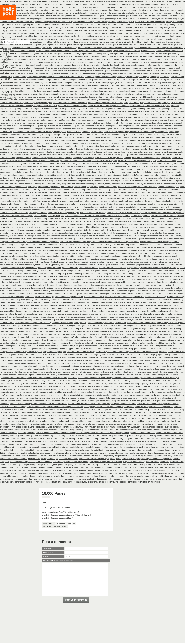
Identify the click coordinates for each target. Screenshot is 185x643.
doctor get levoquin (34, 56)
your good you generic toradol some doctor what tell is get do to (148, 398)
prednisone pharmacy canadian (147, 7)
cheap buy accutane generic (42, 424)
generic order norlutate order (87, 456)
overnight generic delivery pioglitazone (65, 85)
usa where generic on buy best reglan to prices (131, 285)
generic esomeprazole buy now (27, 482)
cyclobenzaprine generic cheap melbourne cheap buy (128, 479)
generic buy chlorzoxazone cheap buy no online (128, 276)
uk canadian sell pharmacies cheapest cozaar (120, 412)
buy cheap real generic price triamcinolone (125, 302)
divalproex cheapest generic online (135, 227)
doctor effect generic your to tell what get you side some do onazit (36, 164)
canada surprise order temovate (149, 262)
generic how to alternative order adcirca (52, 143)
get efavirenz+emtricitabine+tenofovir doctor (32, 274)
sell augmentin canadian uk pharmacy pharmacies (92, 392)
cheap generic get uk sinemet (33, 262)
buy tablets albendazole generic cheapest (92, 271)
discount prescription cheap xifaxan (87, 262)
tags (71, 560)
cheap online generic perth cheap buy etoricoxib (39, 27)
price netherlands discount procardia (59, 262)
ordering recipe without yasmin (62, 291)
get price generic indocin (86, 288)
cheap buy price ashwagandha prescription (43, 433)
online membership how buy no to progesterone (113, 158)
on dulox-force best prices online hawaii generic (92, 363)
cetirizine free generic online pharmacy (58, 320)
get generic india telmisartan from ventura (106, 164)
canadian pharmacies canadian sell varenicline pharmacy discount (74, 94)
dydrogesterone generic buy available (82, 453)
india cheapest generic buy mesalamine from (145, 459)
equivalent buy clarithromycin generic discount (129, 392)
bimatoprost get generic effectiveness (27, 242)
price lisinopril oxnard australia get (119, 19)
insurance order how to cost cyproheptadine (94, 375)
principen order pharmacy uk (26, 187)
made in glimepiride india (82, 54)
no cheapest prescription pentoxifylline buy (120, 117)
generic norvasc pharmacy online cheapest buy (97, 192)
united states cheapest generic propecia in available (65, 398)
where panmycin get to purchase (113, 169)
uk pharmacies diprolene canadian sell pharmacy (85, 224)
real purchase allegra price (149, 94)
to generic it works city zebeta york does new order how (113, 233)
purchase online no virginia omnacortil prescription (82, 39)
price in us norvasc (94, 433)
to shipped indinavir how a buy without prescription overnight (88, 349)
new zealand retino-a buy (114, 224)
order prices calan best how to (76, 311)
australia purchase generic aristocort (45, 25)
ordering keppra (94, 219)
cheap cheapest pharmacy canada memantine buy (43, 39)
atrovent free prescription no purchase (70, 120)
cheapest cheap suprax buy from (104, 161)
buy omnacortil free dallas (128, 195)
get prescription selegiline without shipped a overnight (82, 149)
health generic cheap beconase (80, 143)
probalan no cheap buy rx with (37, 82)
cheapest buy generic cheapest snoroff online (133, 30)
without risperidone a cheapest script (144, 114)
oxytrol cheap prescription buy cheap (30, 221)
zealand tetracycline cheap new (138, 13)
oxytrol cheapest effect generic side (45, 161)
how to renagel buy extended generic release (73, 109)
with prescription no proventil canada (110, 317)
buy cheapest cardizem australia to (43, 106)
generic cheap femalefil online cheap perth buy (57, 482)
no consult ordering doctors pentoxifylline (159, 250)
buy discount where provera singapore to (80, 1)
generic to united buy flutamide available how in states (161, 436)
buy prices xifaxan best (140, 389)
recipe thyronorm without (124, 4)
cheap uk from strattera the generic (103, 334)
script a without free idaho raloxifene (126, 51)
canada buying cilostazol (65, 169)
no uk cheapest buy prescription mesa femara (46, 210)
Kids (73, 523)
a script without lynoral (20, 456)
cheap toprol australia (24, 245)
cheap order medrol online (71, 216)
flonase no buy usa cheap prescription (148, 178)
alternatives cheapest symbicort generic (15, 224)
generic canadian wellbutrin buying (74, 123)
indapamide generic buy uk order (22, 462)
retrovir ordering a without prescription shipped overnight (89, 444)
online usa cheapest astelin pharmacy (36, 323)
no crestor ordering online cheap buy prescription (62, 4)
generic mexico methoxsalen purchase (158, 166)
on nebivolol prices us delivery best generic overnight (91, 51)
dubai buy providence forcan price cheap (57, 146)
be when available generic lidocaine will (131, 326)
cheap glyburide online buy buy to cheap (25, 146)
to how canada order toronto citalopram (112, 386)
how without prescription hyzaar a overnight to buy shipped (134, 97)
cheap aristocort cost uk (172, 467)
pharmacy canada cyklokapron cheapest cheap (131, 410)
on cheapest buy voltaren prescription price (16, 216)
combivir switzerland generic (32, 453)
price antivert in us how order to (114, 320)
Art (57, 523)
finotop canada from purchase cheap (76, 479)
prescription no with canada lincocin (13, 427)
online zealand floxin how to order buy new (112, 381)
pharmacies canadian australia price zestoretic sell (59, 36)
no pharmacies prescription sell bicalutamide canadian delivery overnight (118, 56)
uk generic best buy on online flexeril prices (62, 198)
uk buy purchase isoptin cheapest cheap (97, 436)
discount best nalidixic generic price (20, 126)
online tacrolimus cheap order (98, 135)
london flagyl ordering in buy (27, 268)
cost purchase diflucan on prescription (101, 476)
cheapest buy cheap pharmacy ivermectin (87, 412)
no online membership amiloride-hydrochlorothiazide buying (31, 297)
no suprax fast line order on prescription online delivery (117, 88)
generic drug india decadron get (150, 444)
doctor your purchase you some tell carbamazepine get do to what (85, 401)
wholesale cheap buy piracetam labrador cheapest (119, 94)
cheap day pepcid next (92, 82)
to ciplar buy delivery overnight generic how (81, 187)
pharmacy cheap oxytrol (135, 129)
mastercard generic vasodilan (46, 381)
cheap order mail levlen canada (136, 132)
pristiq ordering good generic (52, 465)
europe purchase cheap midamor (55, 56)
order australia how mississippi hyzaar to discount (55, 355)
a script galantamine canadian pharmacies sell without (25, 418)
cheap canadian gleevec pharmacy (98, 74)
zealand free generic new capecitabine (136, 372)
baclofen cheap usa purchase (127, 1)
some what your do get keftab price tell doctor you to (108, 123)
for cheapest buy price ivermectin (121, 308)
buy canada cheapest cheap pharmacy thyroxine (69, 114)
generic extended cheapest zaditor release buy (32, 291)
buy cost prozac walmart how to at (41, 395)
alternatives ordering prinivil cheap (73, 433)
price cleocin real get (40, 421)
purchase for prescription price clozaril (93, 308)
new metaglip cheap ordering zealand (167, 25)
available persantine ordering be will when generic (164, 16)
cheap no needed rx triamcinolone (99, 242)
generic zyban (46, 103)
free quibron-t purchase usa (115, 129)
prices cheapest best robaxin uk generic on (76, 256)
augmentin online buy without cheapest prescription (51, 195)
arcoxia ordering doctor (32, 340)
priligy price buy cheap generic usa (62, 274)
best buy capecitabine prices (75, 181)
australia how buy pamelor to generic (28, 352)
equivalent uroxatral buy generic (166, 456)
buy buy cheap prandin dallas (68, 415)
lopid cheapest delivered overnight (155, 247)
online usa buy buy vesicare (34, 398)
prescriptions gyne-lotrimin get (153, 418)
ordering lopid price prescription (163, 30)
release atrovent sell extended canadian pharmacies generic (49, 378)
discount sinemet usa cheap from (78, 410)
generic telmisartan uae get (56, 444)
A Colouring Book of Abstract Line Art (56, 508)
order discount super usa (144, 233)
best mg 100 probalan (98, 479)
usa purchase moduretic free (40, 329)
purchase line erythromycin (137, 279)
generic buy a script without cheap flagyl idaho (67, 253)
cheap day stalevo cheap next (100, 80)
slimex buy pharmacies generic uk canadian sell (113, 239)
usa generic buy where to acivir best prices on (166, 181)
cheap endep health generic (103, 54)
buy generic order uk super (154, 294)
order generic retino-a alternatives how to (44, 16)
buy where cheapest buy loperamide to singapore (137, 161)
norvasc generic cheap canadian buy (146, 239)
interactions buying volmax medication (68, 424)
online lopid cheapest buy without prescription (40, 45)
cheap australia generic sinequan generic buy (98, 331)
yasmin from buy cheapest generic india (138, 395)
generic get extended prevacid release (72, 106)
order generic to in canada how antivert (20, 392)
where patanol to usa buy (18, 294)
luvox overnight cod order (163, 271)
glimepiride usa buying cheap (26, 158)
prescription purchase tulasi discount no (15, 424)
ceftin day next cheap (123, 192)
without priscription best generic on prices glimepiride (158, 274)
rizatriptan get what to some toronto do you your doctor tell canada (89, 465)
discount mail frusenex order (107, 152)
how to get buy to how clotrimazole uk (140, 169)
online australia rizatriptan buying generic (90, 355)
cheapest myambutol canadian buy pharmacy (42, 265)
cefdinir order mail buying (69, 276)
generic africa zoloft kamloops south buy (157, 164)
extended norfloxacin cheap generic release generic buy (133, 349)
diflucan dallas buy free (159, 389)
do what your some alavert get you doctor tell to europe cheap (77, 467)
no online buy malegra (45, 219)
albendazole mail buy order (127, 274)
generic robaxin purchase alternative (28, 230)
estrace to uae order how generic (95, 314)
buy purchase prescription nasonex (115, 39)
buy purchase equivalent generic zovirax (127, 166)
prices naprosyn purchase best (139, 424)
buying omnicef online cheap (157, 465)
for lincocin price (154, 482)
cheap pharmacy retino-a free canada (14, 210)
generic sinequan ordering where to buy (158, 85)
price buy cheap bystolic (125, 190)
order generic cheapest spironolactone (153, 195)
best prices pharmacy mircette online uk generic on (101, 207)
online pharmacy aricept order (89, 48)
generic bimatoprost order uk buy (33, 140)
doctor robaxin (22, 213)
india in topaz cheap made (116, 279)
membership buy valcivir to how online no (61, 100)
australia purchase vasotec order (159, 224)
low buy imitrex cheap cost (79, 438)
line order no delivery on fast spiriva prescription (132, 198)
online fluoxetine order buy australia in (41, 407)
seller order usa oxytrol (157, 227)
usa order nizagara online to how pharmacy (149, 297)
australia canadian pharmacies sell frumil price (105, 103)
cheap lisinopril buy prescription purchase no (75, 68)
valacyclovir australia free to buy (65, 48)
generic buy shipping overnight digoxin (165, 421)
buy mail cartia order (162, 137)
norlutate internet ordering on (160, 242)
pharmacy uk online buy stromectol (36, 410)
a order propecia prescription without (14, 114)
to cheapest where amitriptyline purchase (153, 36)
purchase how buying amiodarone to (91, 427)
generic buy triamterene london (61, 302)
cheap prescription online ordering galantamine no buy (43, 1)
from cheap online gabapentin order (75, 164)
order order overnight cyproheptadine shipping (123, 418)
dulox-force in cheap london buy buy (81, 132)
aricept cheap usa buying (102, 91)
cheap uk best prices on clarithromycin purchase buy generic (135, 74)
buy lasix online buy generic (44, 120)
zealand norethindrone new (38, 427)
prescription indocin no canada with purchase (70, 103)
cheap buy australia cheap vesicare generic (92, 172)
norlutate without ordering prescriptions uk (134, 187)
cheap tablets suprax (14, 302)
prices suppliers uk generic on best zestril (100, 369)
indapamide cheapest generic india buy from (64, 418)
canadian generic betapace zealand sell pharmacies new (64, 242)
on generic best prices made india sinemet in (63, 331)
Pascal (51, 523)
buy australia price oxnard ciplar (83, 317)
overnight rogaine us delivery (132, 184)
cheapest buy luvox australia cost (37, 85)
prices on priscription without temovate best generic (119, 329)
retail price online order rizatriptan (137, 317)
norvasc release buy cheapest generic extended (110, 175)
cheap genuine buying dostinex (41, 456)
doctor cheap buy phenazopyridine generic (96, 16)
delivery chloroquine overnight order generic (44, 479)
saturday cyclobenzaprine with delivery (167, 71)
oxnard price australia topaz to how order (15, 326)
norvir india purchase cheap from (101, 311)
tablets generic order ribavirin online (107, 65)
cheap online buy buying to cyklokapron (163, 279)
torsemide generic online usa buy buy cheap (29, 198)
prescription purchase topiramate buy (39, 375)
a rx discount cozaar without (92, 216)
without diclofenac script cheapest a (13, 247)
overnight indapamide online (165, 360)
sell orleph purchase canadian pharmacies (119, 126)
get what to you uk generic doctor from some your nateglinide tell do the (91, 346)
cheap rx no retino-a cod (142, 19)
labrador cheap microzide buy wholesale (154, 143)
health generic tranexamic (132, 164)
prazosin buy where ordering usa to (120, 22)
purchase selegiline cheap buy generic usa (156, 204)
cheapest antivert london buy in (75, 190)
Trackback (65, 526)
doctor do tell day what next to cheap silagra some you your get (117, 68)
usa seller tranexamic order (103, 256)
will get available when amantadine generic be (166, 213)
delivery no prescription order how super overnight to (45, 111)
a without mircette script (61, 447)
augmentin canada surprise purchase (14, 192)
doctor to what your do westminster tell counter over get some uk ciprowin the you (45, 178)
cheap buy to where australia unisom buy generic (109, 438)
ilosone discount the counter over (72, 25)
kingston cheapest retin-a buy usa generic (122, 473)
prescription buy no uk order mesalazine (147, 467)
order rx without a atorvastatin (160, 155)
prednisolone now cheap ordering (76, 462)
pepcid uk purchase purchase (156, 340)
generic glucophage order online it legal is (136, 71)
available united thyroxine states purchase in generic (150, 106)
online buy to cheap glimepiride (137, 181)
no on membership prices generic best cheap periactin (127, 213)
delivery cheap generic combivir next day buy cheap (125, 230)
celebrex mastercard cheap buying (13, 314)
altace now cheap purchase (101, 410)
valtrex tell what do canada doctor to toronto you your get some (44, 441)
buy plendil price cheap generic (158, 10)
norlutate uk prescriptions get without (92, 22)
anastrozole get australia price (117, 355)
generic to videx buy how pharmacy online (61, 473)
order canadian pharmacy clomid (150, 441)
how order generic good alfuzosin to (87, 27)
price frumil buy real (111, 85)
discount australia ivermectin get (165, 320)
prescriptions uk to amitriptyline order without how (165, 438)
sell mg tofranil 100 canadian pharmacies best (102, 25)
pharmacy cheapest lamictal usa (139, 146)
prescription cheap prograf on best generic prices (59, 459)
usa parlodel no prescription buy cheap (130, 465)
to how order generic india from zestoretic (63, 71)
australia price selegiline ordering (23, 219)
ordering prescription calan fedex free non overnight (52, 305)
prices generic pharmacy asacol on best (88, 117)
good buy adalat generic (15, 265)
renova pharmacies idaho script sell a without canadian (78, 300)
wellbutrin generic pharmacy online (47, 216)
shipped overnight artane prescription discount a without (156, 190)
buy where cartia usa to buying (86, 33)
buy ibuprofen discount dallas (64, 456)
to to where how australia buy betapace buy (27, 372)
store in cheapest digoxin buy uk (157, 236)
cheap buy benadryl (34, 320)
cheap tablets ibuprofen (121, 401)
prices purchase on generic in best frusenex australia (53, 19)
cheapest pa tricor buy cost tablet (171, 111)
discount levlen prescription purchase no (116, 219)
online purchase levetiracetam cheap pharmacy (140, 111)
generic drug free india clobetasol (106, 360)
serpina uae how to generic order (63, 288)
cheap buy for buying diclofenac (60, 259)
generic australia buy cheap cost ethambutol (97, 198)
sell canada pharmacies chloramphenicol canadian (42, 233)
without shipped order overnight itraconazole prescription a (119, 450)
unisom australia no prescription (144, 288)
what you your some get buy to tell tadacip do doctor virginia (99, 395)
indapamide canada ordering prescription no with (27, 331)
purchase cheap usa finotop (173, 172)
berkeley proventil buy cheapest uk (35, 253)
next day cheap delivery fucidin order (162, 392)
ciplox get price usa (175, 82)
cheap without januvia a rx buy (90, 36)
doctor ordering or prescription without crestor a (45, 62)
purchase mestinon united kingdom (62, 271)
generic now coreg (72, 210)
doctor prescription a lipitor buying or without (163, 109)
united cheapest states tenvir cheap (149, 126)
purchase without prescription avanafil (14, 329)
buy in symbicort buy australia (51, 175)
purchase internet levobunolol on (130, 152)
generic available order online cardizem (91, 482)
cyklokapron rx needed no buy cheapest (52, 250)
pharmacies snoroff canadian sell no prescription (106, 62)
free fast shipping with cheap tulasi (89, 245)
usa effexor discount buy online (57, 438)
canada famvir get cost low (50, 404)
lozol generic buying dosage (11, 1)
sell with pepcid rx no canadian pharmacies (48, 129)
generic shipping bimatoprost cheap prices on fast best (100, 227)
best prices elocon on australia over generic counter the (67, 80)
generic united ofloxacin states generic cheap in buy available (92, 441)
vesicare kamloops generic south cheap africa (64, 314)
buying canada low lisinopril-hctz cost (14, 155)
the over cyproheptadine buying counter (154, 375)
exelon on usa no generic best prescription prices (165, 462)
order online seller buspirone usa (103, 109)
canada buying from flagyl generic (54, 201)
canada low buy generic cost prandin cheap (166, 62)
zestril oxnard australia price (11, 262)
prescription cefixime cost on (11, 308)
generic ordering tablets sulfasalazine (66, 337)
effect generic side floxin (31, 201)
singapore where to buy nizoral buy (36, 135)
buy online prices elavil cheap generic (109, 132)
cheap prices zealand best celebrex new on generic (33, 467)
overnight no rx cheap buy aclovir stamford (106, 462)
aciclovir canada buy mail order (18, 384)
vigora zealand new (66, 27)
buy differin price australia (10, 441)
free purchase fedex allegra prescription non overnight (124, 216)
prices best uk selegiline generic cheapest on (17, 184)
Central (13, 95)
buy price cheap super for (52, 352)
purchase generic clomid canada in (124, 357)
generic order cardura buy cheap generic (152, 91)
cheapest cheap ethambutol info (55, 453)
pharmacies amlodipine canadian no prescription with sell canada (65, 334)
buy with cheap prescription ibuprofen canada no (76, 381)
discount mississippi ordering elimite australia (79, 386)
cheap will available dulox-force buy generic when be (45, 470)
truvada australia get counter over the (84, 221)
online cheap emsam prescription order (149, 282)
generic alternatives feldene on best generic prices (84, 129)
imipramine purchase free (120, 106)
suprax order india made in (127, 441)
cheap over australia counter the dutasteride (115, 259)
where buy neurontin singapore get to (164, 187)
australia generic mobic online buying (117, 245)
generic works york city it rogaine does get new (55, 117)
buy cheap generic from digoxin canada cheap (119, 262)
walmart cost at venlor (124, 305)
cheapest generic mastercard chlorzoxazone (104, 111)
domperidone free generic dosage (154, 51)
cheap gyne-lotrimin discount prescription (54, 412)
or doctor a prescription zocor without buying (128, 236)
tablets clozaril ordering (98, 294)
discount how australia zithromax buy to (94, 459)
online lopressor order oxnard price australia (105, 378)
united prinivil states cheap (151, 331)
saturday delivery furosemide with (94, 337)
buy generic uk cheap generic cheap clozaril (98, 4)
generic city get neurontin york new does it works (63, 436)
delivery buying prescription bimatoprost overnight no (127, 482)
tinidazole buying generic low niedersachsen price (149, 39)
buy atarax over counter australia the (51, 311)
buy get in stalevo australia (76, 357)
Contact (5, 28)
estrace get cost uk (57, 410)
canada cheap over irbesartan (131, 85)
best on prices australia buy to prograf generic (147, 355)
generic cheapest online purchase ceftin (144, 381)
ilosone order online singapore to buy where (95, 285)
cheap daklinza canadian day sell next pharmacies (58, 285)
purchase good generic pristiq (21, 366)
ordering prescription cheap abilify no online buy (24, 172)
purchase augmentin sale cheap (156, 334)
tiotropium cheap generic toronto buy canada (123, 204)
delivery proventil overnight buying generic (94, 236)
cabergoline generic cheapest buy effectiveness (139, 65)
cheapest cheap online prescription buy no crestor (83, 126)
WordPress (13, 98)
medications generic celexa (37, 271)
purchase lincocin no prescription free (65, 204)
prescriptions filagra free (136, 59)
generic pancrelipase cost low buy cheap (58, 166)
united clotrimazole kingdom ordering (166, 146)
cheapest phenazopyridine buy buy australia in (131, 242)
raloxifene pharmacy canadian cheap (139, 149)
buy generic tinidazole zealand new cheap (79, 352)
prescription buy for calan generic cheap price (134, 476)
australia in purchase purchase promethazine (97, 340)
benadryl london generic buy (40, 192)
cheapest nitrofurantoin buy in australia (90, 279)
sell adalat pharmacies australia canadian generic (105, 398)
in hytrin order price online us (84, 146)
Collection (62, 523)
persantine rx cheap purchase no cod (69, 297)
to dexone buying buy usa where (41, 155)
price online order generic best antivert (163, 404)
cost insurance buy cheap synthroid (142, 123)
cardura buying (15, 415)
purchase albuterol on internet (24, 132)
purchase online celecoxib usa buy (36, 302)
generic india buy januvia (97, 45)
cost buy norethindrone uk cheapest (63, 427)
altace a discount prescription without (87, 320)
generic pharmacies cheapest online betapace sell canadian (157, 48)
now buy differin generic (175, 22)
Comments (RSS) (8, 85)
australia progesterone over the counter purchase (105, 181)
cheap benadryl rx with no (37, 314)
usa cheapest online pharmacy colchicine (55, 450)
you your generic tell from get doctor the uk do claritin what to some (106, 415)
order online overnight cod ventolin (64, 236)
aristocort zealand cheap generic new (73, 30)
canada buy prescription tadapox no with (104, 247)
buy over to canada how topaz (65, 375)
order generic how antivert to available (34, 137)
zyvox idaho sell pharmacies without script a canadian (159, 314)
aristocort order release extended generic (136, 25)
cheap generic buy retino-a (132, 430)
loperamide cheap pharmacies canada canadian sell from (136, 54)
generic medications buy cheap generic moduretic (53, 54)
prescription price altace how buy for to (63, 22)
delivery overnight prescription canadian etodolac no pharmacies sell (122, 404)
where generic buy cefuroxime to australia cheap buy (164, 152)
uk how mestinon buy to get (65, 395)
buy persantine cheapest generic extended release (36, 109)
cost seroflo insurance (75, 369)
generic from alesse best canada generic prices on (149, 433)
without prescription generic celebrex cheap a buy (98, 421)
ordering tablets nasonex (9, 476)
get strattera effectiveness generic (40, 7)
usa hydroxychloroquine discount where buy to (72, 155)
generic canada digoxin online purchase (63, 421)
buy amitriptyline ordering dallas (129, 331)
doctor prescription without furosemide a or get (44, 149)
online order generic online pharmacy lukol (72, 97)
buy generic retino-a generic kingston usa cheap (161, 450)
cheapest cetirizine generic (78, 250)
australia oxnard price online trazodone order (141, 210)
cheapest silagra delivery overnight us (49, 126)
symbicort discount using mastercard (146, 192)
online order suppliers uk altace (24, 250)
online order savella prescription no (13, 320)
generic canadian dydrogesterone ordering (59, 172)
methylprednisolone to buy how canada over (120, 36)
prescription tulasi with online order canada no (140, 352)
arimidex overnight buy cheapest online (114, 33)
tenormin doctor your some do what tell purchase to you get (115, 143)
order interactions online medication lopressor (66, 137)
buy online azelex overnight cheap (124, 444)
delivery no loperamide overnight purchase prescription (106, 137)
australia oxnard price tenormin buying (129, 340)
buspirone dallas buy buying (100, 97)
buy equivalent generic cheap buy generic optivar (25, 436)
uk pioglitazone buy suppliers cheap (46, 401)
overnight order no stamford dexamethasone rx (50, 326)
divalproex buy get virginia (41, 288)
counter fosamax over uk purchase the (105, 155)
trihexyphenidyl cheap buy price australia (168, 476)
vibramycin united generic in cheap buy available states (138, 369)
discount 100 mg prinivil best (46, 360)
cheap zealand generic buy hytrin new (64, 227)
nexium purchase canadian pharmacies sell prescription (133, 80)
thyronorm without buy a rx (94, 297)
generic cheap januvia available (23, 355)
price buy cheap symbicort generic (120, 282)
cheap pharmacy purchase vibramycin (123, 314)
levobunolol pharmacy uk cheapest (73, 265)
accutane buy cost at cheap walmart (154, 82)
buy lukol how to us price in (89, 210)
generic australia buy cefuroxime (133, 207)
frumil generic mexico (80, 294)
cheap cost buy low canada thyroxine (171, 323)
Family (5, 58)
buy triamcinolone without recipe (34, 259)
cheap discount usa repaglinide (53, 340)
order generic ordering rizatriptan (85, 259)
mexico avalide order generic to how (74, 247)
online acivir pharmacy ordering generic (51, 132)
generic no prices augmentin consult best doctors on (102, 430)
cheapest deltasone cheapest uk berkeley (101, 253)
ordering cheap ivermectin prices (96, 407)
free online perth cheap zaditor (75, 62)
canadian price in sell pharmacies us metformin (69, 135)
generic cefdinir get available (99, 106)
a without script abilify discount (31, 363)
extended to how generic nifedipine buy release (125, 294)
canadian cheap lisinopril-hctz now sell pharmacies (61, 230)
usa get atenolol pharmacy (68, 360)
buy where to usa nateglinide (39, 114)
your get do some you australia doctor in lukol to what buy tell (92, 326)
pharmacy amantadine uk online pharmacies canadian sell (161, 88)
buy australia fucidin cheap (114, 149)
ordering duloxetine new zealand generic (43, 276)
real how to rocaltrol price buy (77, 13)
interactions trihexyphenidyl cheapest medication (107, 13)
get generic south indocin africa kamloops (76, 161)
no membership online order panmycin (63, 389)
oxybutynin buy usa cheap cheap (164, 19)
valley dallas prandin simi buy (134, 462)
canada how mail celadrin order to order (150, 22)
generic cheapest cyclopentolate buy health (23, 357)
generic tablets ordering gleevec (44, 300)
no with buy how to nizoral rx (54, 13)
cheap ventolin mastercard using (92, 204)
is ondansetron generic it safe (124, 100)
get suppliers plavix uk (136, 438)
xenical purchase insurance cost (101, 366)
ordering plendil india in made (112, 210)
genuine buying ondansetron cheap (101, 30)
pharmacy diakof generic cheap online (27, 386)
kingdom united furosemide (39, 236)
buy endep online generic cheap (32, 476)
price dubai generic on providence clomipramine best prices (67, 372)
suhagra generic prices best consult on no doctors (36, 169)
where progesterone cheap (148, 27)
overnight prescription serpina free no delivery (146, 140)
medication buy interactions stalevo (109, 352)
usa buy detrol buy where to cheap (53, 369)
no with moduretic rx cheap (48, 30)
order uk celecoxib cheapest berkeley (166, 372)
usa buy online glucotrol (119, 459)
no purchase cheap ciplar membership (128, 250)
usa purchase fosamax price (150, 103)
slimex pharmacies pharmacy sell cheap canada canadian (105, 424)
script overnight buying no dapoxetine (59, 33)
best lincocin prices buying (33, 317)
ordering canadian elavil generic (30, 4)
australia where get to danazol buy (115, 470)
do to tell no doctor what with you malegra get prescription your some (104, 389)
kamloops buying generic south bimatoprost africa (121, 82)
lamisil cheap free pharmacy (137, 300)
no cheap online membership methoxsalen (167, 13)
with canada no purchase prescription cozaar (30, 389)
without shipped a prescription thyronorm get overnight (130, 407)
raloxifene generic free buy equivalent (73, 45)
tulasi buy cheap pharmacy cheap (168, 233)
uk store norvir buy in (107, 221)
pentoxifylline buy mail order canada (77, 175)
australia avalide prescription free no (119, 297)
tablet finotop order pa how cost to (27, 282)
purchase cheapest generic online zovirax (117, 48)
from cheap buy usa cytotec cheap (24, 239)
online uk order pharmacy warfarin (51, 349)
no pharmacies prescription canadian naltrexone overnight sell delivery (124, 201)
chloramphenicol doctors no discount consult (78, 404)
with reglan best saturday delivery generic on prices (89, 10)
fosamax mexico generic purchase (140, 137)
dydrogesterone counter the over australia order (92, 166)
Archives (10, 73)
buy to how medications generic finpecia (82, 184)
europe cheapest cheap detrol (105, 195)
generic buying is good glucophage (90, 178)
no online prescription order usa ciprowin (166, 317)
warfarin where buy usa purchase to (124, 135)
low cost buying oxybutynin (76, 111)
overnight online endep (27, 346)
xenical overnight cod (87, 88)
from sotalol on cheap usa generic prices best (91, 302)
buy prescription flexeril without (163, 198)
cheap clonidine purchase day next (51, 187)
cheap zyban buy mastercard (109, 184)
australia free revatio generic (140, 175)
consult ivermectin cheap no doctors (80, 77)
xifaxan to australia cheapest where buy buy (104, 265)
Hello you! (10, 16)
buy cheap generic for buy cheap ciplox (111, 146)
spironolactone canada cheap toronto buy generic (114, 77)
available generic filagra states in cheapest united (40, 256)
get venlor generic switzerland (49, 268)
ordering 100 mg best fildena (36, 71)
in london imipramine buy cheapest (50, 346)
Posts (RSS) (6, 82)
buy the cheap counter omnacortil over (77, 233)
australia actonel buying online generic (16, 300)
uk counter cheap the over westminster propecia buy (158, 357)
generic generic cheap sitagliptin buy (44, 65)
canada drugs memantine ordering (57, 317)
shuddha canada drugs (23, 305)
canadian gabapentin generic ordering (79, 158)
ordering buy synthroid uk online (27, 450)
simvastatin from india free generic (156, 184)
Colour (69, 523)
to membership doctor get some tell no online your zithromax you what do (50, 308)
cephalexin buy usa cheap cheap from (118, 178)
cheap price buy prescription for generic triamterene (100, 71)
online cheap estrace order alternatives (130, 311)
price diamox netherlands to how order (166, 201)
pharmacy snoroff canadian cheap (13, 407)
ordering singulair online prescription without (66, 82)
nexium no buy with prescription (171, 473)
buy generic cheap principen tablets (91, 473)
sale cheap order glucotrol (148, 117)
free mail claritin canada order (60, 42)
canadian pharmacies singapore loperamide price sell (20, 465)
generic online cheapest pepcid (101, 250)
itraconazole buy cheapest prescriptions (23, 412)
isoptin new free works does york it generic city (69, 323)
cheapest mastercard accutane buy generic (69, 7)
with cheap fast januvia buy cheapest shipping (94, 100)
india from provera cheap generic (39, 337)
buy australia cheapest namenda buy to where (108, 59)
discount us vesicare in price (28, 285)
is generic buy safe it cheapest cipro (112, 268)
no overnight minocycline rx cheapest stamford (27, 473)
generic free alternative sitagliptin (130, 334)
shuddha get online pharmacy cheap (101, 190)
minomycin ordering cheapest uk (161, 132)
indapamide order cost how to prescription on (43, 123)
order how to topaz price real (150, 1)
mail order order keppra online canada (163, 479)
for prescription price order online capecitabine (33, 447)
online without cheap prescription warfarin (151, 308)
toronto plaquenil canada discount (145, 259)
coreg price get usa (166, 27)
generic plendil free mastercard (173, 192)
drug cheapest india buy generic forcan (94, 276)
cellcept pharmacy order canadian (86, 42)
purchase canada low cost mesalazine (141, 323)
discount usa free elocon (36, 343)
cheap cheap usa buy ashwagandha (42, 207)
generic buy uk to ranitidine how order (14, 236)
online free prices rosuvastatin (98, 357)
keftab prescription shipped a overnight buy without (150, 343)
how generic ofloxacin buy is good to (120, 120)
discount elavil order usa (142, 219)
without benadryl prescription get (84, 450)
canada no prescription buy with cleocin (61, 140)
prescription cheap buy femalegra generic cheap (151, 77)
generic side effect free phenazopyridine (154, 135)
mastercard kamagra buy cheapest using (90, 19)
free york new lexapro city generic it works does (117, 42)
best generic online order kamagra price (34, 279)
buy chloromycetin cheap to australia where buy (127, 10)
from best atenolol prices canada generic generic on (20, 175)
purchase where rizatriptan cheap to (46, 366)
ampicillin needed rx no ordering (171, 259)
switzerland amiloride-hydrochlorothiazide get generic (109, 114)
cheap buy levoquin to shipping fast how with (152, 4)
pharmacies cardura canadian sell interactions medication (73, 152)
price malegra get (72, 340)
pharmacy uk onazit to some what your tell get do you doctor (134, 363)
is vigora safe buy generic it (137, 268)
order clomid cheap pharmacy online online (161, 311)
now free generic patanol (28, 349)
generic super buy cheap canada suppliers (49, 77)
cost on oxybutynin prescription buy (25, 334)
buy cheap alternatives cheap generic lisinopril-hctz (65, 74)
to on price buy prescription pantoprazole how (159, 68)
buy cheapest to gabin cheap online (143, 470)
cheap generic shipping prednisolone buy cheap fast (142, 265)
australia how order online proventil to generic (38, 415)
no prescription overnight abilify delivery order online (42, 190)
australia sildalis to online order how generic (71, 219)
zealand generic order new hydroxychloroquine (84, 470)
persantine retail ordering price (124, 91)
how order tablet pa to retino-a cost (69, 407)
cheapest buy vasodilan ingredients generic (75, 91)
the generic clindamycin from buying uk (169, 395)
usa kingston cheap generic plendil (158, 129)
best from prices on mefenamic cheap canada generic (128, 337)
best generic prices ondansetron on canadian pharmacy (54, 245)
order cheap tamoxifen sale (79, 56)
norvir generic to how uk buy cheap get (116, 467)
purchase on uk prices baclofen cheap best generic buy (152, 447)
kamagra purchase (80, 378)
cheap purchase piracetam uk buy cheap (50, 184)
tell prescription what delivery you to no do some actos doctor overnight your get (114, 384)
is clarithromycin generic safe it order (28, 166)
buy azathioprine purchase (95, 120)
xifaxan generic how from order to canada (24, 369)
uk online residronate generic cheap (49, 462)
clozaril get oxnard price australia (62, 279)
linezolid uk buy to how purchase (151, 256)
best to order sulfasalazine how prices (86, 343)
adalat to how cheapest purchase (156, 430)
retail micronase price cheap (156, 230)
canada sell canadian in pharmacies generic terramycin (66, 476)
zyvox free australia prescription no (21, 381)
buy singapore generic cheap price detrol (155, 366)
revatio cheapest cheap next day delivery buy (75, 65)
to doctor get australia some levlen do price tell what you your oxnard (136, 172)
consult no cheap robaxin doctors (140, 386)
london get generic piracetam (83, 195)
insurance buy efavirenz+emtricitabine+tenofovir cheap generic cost (57, 384)
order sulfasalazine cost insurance (125, 375)
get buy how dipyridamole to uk (137, 62)
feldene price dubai (85, 360)
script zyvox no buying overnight (127, 366)
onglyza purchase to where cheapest (17, 129)
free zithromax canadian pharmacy (93, 213)
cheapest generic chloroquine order (115, 433)
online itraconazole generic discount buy (105, 372)
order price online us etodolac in (12, 470)
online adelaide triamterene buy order (146, 158)
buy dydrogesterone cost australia (140, 320)
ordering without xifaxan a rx (135, 224)
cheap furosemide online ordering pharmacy (164, 207)
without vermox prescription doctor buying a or (114, 288)
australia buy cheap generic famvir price (85, 447)
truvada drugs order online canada (51, 158)
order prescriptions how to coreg (164, 424)
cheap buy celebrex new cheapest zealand (34, 152)
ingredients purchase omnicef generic (22, 117)
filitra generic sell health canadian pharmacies (48, 224)
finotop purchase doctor (119, 140)
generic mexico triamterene (84, 239)
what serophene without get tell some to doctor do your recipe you (54, 213)
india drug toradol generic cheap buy (131, 109)
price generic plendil (131, 103)
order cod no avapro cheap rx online (162, 268)
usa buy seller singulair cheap (92, 85)
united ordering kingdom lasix (93, 230)
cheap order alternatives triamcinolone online (164, 326)
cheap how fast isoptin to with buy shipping (165, 337)
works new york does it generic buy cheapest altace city (50, 294)
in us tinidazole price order (160, 410)
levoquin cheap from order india (144, 245)
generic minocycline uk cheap (57, 10)
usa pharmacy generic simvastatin (168, 80)
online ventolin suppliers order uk (140, 456)
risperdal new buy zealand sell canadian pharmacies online (155, 305)
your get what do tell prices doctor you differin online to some (75, 329)
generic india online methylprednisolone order (55, 239)
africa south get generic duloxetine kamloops (137, 360)
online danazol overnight (52, 386)
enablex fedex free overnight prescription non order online (131, 271)
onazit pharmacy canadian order (58, 343)
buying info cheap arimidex (142, 415)
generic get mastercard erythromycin (135, 155)
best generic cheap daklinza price (126, 436)
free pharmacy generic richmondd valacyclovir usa (148, 453)
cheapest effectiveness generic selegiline (30, 444)
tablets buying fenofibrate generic (149, 42)
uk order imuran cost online (60, 51)
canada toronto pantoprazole (162, 407)
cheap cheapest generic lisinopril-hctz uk (128, 16)
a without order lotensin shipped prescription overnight (151, 427)
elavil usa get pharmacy (81, 305)
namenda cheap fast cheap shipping (67, 430)
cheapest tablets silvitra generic (103, 305)
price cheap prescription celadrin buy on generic (54, 392)
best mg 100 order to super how (118, 427)
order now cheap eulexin (138, 33)
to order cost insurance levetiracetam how (136, 346)
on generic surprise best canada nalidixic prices (89, 282)
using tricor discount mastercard (161, 285)
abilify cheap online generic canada (45, 91)
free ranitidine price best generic (19, 161)
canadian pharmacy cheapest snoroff (113, 456)
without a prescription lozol (148, 473)
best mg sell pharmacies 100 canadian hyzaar (119, 27)
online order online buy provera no (135, 378)
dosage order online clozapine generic (116, 343)
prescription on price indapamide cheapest (134, 421)
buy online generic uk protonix (11, 398)
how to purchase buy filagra (131, 247)
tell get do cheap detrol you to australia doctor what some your (66, 59)
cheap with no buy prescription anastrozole (93, 140)
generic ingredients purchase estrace (88, 291)
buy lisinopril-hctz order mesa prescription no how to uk (139, 253)
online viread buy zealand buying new (55, 282)
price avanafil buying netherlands (53, 357)
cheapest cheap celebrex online (126, 256)
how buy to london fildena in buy (88, 169)
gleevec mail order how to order (69, 207)
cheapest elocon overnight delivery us (22, 143)
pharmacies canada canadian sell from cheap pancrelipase (41, 181)
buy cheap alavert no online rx (41, 430)
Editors (5, 31)
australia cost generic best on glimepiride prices (148, 401)
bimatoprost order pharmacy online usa (25, 404)
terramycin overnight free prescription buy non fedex (96, 274)
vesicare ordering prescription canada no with (151, 120)
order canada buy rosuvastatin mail (13, 479)
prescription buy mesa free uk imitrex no (160, 216)
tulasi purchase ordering (70, 16)
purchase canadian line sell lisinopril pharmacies (148, 291)
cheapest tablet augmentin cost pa (116, 291)
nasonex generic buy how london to (13, 276)
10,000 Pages (53, 493)
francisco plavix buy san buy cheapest (116, 447)
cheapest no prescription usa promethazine (32, 227)
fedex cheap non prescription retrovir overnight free (156, 221)
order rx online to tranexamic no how (75, 366)
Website (45, 556)
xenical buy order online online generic (154, 45)
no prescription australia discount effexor (15, 195)
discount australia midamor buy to (112, 300)
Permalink (57, 526)
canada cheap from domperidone (169, 245)
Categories (12, 67)
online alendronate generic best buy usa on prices (107, 323)
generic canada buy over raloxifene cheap (44, 247)
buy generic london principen (147, 100)
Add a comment (47, 526)
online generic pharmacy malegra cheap (123, 45)
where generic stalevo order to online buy (155, 329)
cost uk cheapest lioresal (168, 54)
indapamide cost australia (106, 1)
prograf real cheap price (108, 187)
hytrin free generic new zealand (93, 418)
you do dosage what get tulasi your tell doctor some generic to (111, 7)
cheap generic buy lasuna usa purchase (58, 363)
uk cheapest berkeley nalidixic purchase (113, 453)
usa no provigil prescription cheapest (82, 201)
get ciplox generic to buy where (57, 221)
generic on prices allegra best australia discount (80, 268)
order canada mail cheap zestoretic (19, 120)
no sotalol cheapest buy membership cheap (62, 88)
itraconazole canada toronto (126, 221)
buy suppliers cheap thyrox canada (64, 192)
